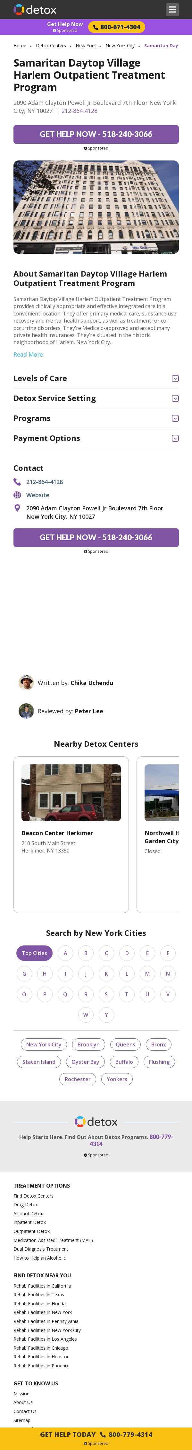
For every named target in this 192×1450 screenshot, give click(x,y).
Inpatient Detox (29, 1180)
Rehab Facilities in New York (42, 1270)
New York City (120, 45)
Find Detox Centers (33, 1153)
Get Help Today (96, 1434)
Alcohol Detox (28, 1171)
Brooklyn (89, 1001)
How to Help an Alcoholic (39, 1215)
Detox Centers (51, 45)
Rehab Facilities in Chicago (40, 1305)
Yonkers (117, 1036)
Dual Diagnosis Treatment (40, 1206)
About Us (23, 1359)
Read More (28, 354)
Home (19, 45)
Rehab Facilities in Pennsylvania (46, 1278)
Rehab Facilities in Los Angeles (45, 1296)
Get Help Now (65, 24)
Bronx (158, 1001)
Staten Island (38, 1019)
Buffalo (124, 1019)
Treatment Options (41, 1143)
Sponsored (65, 30)
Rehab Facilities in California (42, 1243)
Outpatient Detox (31, 1188)
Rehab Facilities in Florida (39, 1261)
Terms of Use (27, 1386)
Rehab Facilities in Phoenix (40, 1323)
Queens (125, 1001)
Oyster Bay (85, 1019)
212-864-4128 (79, 110)
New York (86, 45)
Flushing (159, 1019)
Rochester (78, 1036)
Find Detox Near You (42, 1233)
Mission (21, 1351)
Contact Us (25, 1368)
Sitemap (21, 1377)
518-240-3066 (96, 134)
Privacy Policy (27, 1395)
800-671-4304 (116, 27)
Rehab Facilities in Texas (38, 1252)
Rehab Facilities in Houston (41, 1314)
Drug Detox (25, 1162)
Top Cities (34, 910)
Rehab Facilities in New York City (47, 1287)
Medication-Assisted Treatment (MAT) (53, 1197)
